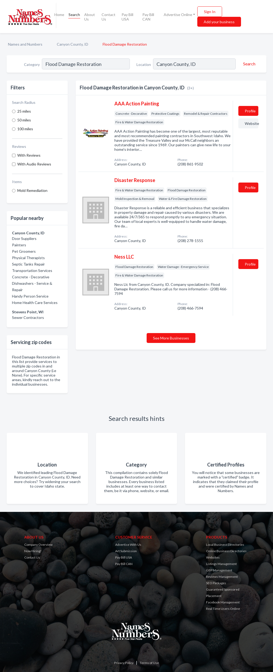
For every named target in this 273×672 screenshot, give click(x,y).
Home (59, 14)
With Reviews (29, 155)
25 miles (24, 111)
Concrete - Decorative (30, 277)
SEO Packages (216, 583)
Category (32, 64)
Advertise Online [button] (178, 14)
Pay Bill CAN (148, 16)
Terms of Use (149, 663)
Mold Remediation (32, 190)
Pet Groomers (24, 251)
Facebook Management (223, 602)
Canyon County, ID (72, 44)
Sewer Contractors (28, 317)
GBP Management (219, 570)
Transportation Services (32, 270)
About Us (89, 16)
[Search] (248, 63)
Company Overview (38, 545)
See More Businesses (171, 338)
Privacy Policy (124, 663)
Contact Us (108, 16)
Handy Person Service (30, 296)
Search (74, 14)
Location (143, 64)
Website (251, 123)
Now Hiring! (33, 551)
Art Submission (126, 551)
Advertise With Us (128, 545)
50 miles (24, 120)
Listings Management (221, 564)
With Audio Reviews (34, 164)
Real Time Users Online (223, 609)
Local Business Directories (225, 545)
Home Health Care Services (35, 302)
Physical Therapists (28, 257)
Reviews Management (222, 577)
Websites (213, 557)
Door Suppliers (24, 238)
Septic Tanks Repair (28, 264)
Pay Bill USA (127, 16)
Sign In (209, 11)
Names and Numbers (25, 44)
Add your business (219, 21)
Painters (19, 245)
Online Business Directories (226, 551)
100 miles (25, 129)
